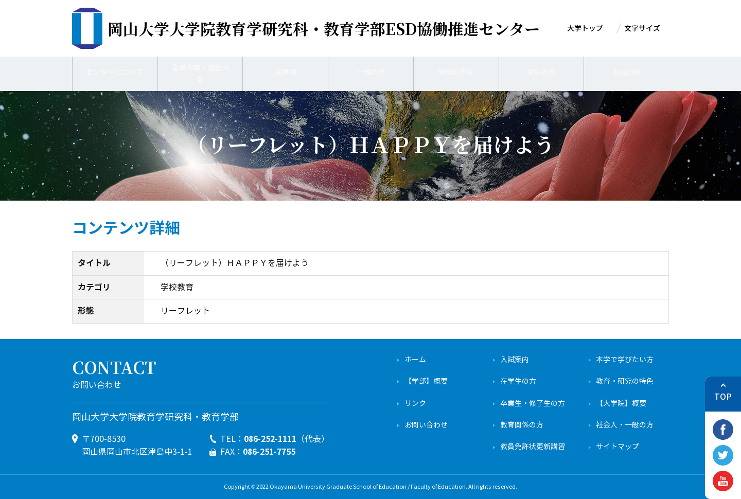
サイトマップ (617, 446)
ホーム (415, 359)
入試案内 (514, 359)
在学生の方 (518, 381)
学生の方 (541, 72)
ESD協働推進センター (324, 28)
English (626, 72)
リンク (415, 403)
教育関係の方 (521, 425)
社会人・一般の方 (625, 425)
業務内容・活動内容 (200, 72)
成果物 (285, 72)
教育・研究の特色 (625, 381)
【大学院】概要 (621, 403)
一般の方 (371, 72)
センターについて (115, 72)
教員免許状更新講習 (532, 446)
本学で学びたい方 (625, 359)
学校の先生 (456, 72)
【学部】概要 (426, 381)
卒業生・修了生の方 (532, 403)
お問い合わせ (426, 425)
